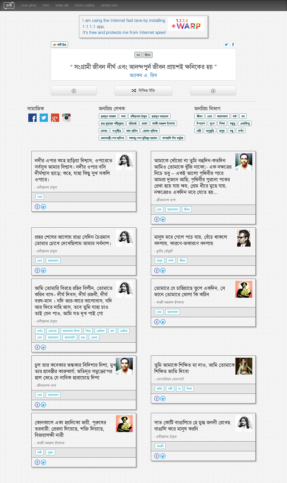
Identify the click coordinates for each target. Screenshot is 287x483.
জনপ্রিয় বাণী (61, 5)
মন (138, 55)
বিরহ (88, 331)
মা (179, 389)
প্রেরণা (94, 337)
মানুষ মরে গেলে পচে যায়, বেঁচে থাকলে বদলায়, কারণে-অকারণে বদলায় (190, 240)
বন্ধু (231, 131)
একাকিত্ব (245, 123)
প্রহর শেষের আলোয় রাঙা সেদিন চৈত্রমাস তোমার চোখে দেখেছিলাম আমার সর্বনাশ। (73, 240)
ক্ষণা (123, 116)
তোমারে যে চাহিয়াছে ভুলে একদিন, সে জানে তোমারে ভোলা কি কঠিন (189, 291)
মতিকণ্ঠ (133, 123)
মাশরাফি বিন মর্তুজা (172, 138)
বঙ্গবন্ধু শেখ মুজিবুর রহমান (143, 138)
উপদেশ (201, 123)
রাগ (112, 331)
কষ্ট (234, 116)
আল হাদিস (132, 131)
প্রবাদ (144, 123)
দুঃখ (212, 123)
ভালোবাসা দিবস (71, 331)
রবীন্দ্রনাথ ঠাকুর (138, 116)
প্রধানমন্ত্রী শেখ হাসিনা (112, 138)
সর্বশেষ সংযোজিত (84, 5)
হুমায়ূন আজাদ (108, 116)
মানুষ (222, 131)
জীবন (147, 55)
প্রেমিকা (101, 331)
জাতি (159, 389)
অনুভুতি (210, 131)
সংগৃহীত (116, 131)
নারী (199, 131)
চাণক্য (104, 131)
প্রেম (209, 116)
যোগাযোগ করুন (109, 5)
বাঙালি (160, 446)
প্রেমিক (124, 331)
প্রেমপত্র (52, 331)
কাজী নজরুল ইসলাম (163, 123)
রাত (83, 337)
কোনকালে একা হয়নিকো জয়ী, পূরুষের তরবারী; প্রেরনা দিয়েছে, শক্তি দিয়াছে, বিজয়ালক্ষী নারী (70, 428)
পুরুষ (50, 452)
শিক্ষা (222, 123)
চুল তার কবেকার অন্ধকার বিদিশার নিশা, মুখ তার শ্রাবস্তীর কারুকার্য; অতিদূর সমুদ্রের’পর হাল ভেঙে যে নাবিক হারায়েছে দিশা (75, 371)
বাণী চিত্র (59, 45)
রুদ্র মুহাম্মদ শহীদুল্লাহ (112, 123)
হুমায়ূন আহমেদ (160, 116)
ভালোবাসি (69, 337)
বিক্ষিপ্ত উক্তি (143, 90)
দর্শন (240, 131)
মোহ (39, 197)
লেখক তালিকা (28, 5)
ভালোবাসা (222, 116)
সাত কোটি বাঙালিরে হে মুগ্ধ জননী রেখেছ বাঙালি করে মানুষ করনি (192, 425)
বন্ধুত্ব (232, 123)
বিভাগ (46, 5)
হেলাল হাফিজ (150, 131)
